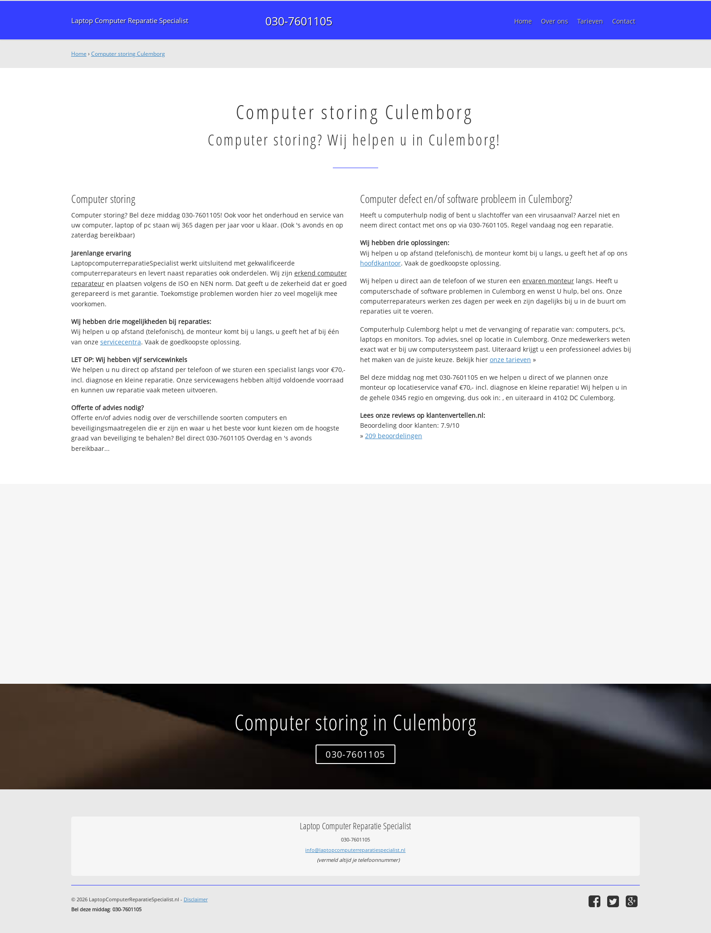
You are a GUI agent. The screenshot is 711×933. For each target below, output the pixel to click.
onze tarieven (510, 359)
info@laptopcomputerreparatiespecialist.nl (355, 849)
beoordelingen (393, 435)
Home (79, 54)
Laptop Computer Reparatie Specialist (129, 20)
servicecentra (120, 342)
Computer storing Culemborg (128, 54)
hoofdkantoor (380, 263)
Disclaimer (196, 899)
